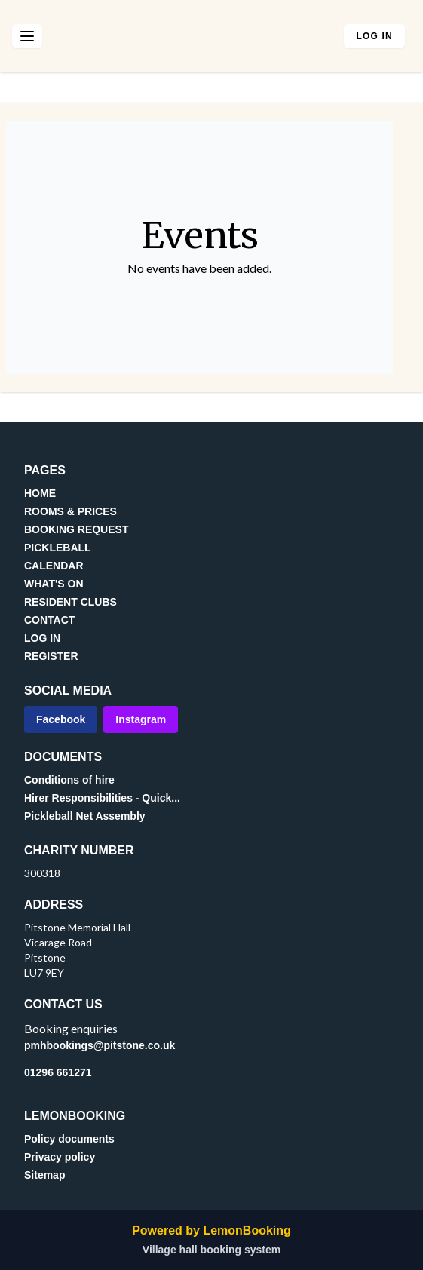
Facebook (60, 719)
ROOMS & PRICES (70, 511)
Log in (374, 36)
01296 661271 (58, 1072)
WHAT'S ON (54, 584)
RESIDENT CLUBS (70, 602)
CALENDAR (54, 566)
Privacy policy (59, 1157)
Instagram (140, 719)
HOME (40, 493)
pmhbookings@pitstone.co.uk (99, 1045)
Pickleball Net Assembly (85, 816)
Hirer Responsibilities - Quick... (102, 798)
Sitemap (44, 1175)
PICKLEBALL (57, 547)
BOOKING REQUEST (76, 529)
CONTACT (49, 620)
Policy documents (69, 1139)
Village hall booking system (211, 1250)
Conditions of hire (69, 780)
